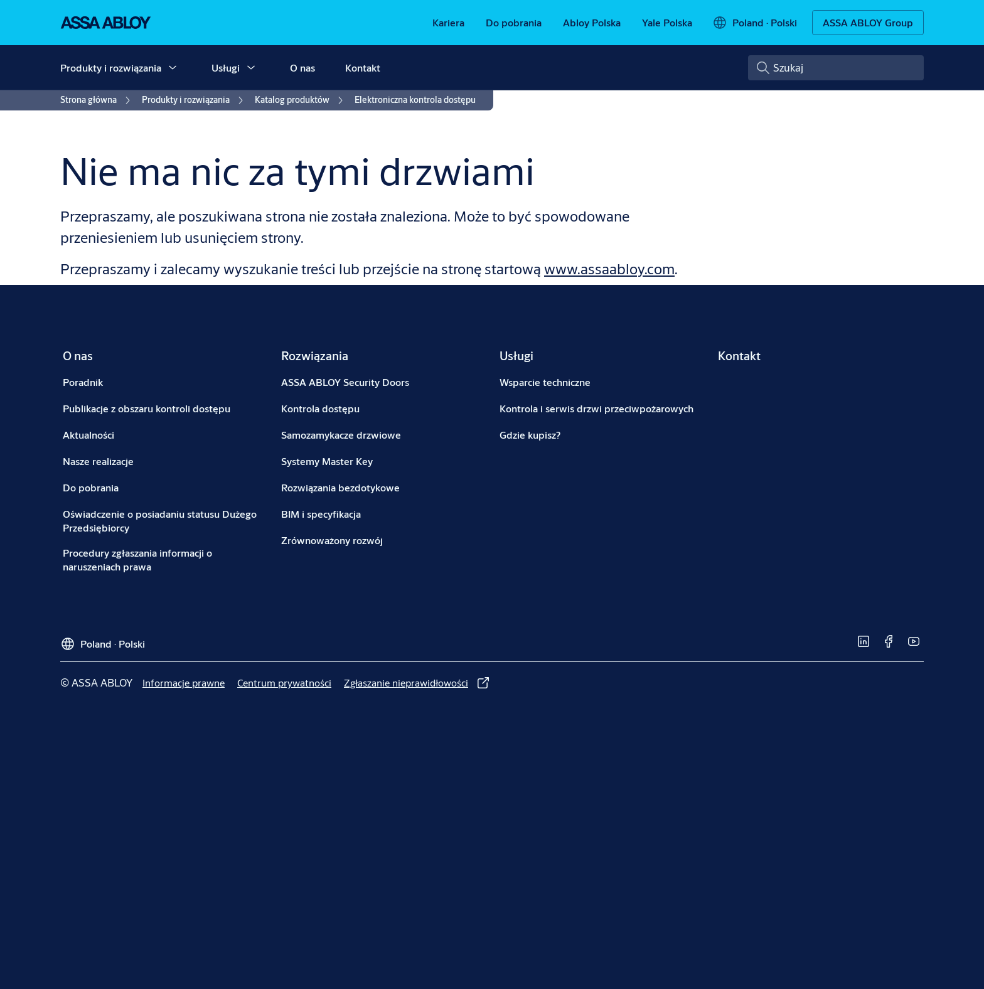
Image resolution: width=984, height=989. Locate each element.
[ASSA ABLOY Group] (868, 22)
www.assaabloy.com (609, 268)
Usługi (225, 67)
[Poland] (754, 22)
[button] (172, 67)
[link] (448, 22)
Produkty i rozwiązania (110, 67)
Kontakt (362, 67)
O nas (302, 67)
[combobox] (836, 67)
